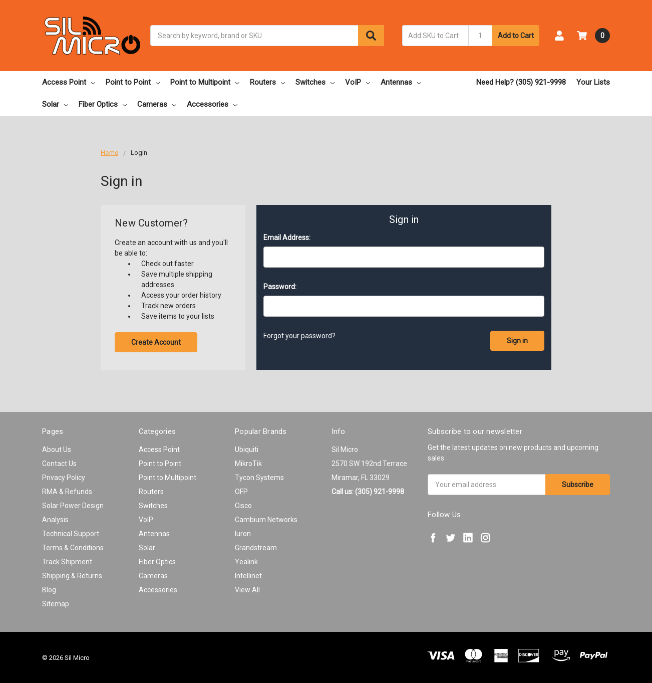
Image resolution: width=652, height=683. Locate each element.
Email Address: (286, 238)
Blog (49, 590)
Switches (315, 82)
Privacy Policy (63, 478)
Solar (55, 104)
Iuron (243, 534)
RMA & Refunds (67, 492)
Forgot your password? (299, 336)
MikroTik (248, 464)
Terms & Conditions (73, 548)
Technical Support (70, 534)
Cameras (156, 104)
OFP (241, 492)
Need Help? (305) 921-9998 (521, 82)
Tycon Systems (259, 478)
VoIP (357, 82)
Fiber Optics (103, 104)
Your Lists (593, 82)
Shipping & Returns (72, 576)
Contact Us (59, 464)
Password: (279, 287)
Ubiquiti (246, 449)
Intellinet (248, 576)
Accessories (212, 104)
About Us (56, 449)
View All (247, 590)
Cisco (243, 506)
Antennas (401, 82)
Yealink (246, 562)
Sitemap (55, 604)
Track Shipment (67, 562)
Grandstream (256, 548)
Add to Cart (516, 36)
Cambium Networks (266, 520)
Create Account (156, 342)
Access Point (68, 82)
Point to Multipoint (204, 82)
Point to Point (133, 82)
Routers (267, 82)
